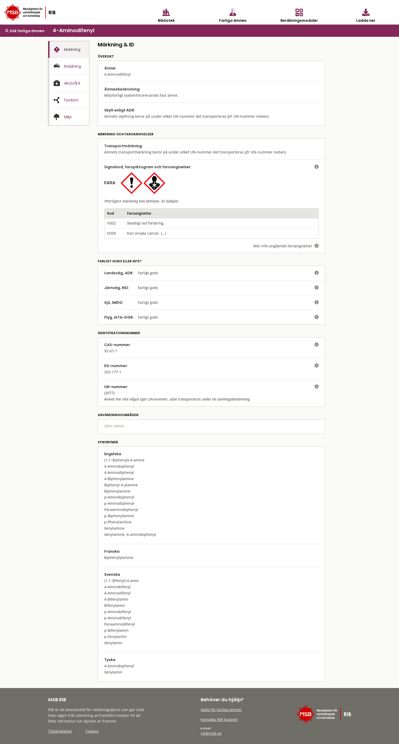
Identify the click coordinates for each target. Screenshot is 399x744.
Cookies (92, 731)
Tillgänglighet (60, 731)
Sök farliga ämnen (24, 30)
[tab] (68, 49)
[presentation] (68, 49)
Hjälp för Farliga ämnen (221, 709)
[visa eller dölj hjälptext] (316, 167)
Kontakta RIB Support (219, 719)
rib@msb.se (211, 733)
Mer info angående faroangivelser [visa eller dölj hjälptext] (286, 245)
